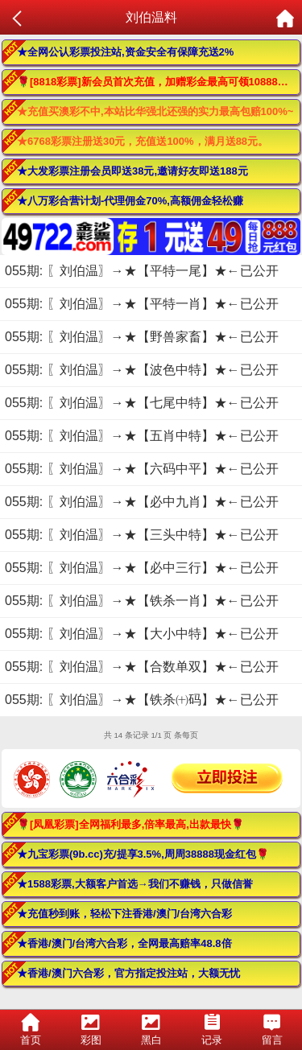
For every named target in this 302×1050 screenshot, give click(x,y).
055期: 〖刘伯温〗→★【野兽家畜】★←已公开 (142, 337)
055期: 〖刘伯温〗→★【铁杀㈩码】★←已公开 (142, 699)
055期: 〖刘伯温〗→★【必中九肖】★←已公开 (142, 502)
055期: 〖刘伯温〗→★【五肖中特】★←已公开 (142, 436)
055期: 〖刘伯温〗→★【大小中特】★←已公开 (142, 633)
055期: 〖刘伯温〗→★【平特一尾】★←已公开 (142, 271)
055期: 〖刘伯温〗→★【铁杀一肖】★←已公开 (142, 600)
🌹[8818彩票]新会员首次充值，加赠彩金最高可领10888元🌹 (158, 82)
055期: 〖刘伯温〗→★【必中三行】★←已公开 (142, 567)
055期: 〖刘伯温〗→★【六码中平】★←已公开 (142, 469)
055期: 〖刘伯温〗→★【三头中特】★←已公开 (142, 534)
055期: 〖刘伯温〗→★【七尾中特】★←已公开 (142, 403)
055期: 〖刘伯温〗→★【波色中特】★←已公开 (142, 370)
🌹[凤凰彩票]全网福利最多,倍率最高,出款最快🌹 (130, 824)
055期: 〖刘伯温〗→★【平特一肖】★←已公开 (142, 304)
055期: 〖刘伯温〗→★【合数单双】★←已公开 (142, 666)
